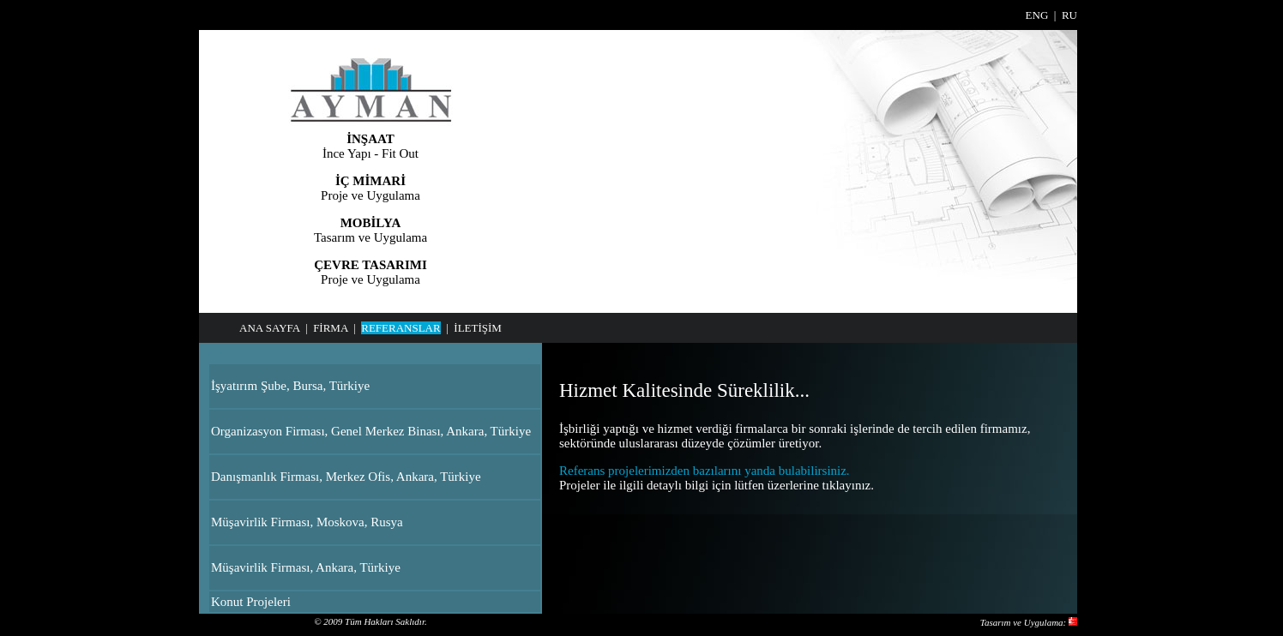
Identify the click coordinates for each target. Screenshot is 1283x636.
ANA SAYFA (269, 327)
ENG (1037, 15)
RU (1069, 15)
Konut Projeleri (251, 602)
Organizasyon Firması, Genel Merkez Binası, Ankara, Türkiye (371, 431)
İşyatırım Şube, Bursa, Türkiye (290, 386)
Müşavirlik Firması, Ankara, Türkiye (306, 567)
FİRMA (330, 327)
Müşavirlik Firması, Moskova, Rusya (307, 522)
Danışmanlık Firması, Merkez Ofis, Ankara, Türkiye (346, 476)
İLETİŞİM (478, 327)
